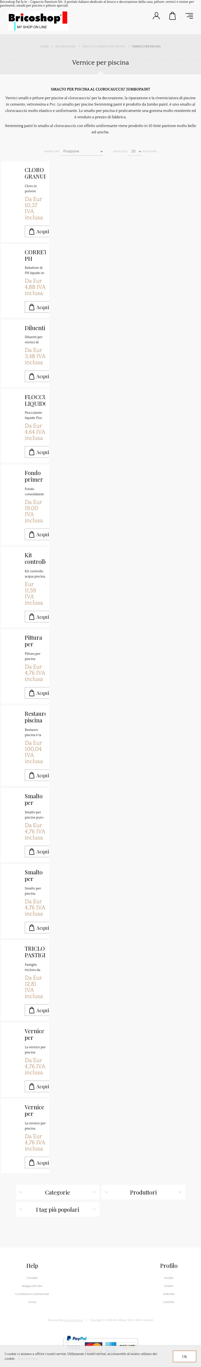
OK (184, 1356)
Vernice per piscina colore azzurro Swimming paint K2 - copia (35, 1110)
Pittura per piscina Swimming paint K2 (35, 641)
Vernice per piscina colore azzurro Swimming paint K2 (35, 1034)
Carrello (173, 16)
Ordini (168, 1286)
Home (44, 46)
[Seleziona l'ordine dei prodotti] (81, 151)
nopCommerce (73, 1320)
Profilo (168, 1278)
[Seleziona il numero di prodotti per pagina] (135, 151)
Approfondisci (28, 1359)
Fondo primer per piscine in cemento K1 (35, 476)
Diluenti (35, 327)
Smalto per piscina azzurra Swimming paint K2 (35, 875)
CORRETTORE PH (35, 255)
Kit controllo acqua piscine (35, 558)
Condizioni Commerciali (32, 1294)
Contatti (32, 1278)
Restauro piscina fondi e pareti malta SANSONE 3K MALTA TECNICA (35, 717)
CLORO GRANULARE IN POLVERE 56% (35, 173)
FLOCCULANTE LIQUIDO (35, 400)
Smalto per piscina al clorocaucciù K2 (35, 799)
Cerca (32, 1302)
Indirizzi (169, 1294)
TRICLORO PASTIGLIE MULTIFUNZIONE (35, 952)
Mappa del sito (32, 1286)
